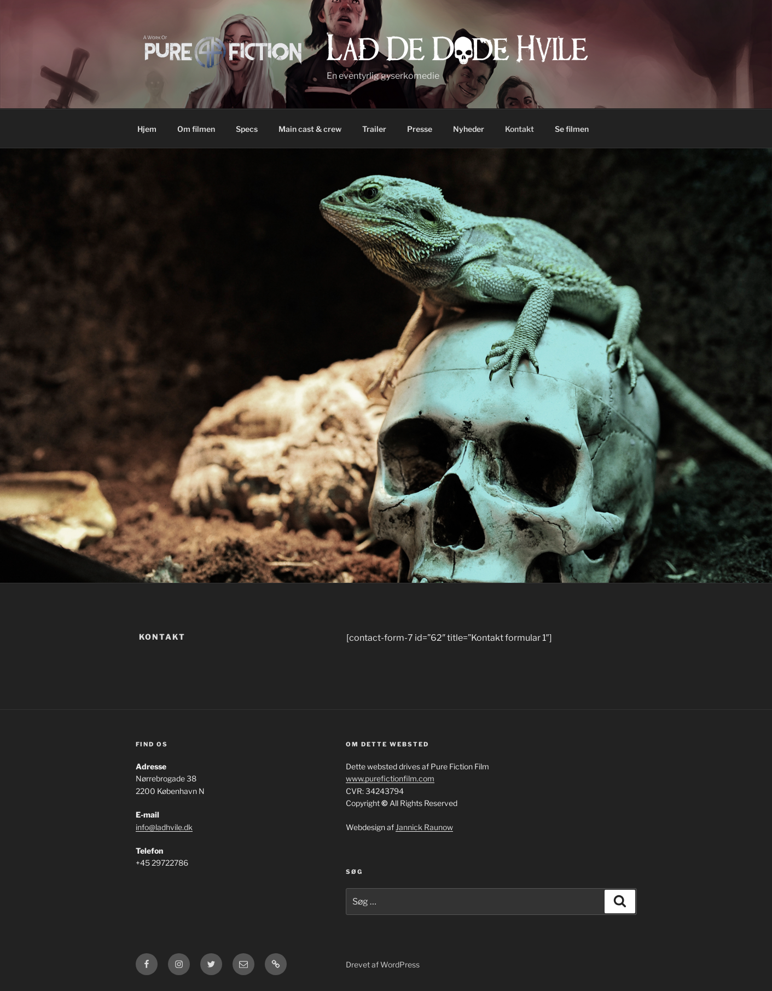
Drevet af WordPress (383, 964)
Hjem (146, 129)
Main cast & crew (309, 129)
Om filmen (196, 129)
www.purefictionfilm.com (390, 778)
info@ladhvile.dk (164, 827)
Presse (419, 129)
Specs (247, 129)
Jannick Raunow (424, 827)
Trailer (374, 129)
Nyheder (468, 129)
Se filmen (572, 129)
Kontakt (519, 129)
